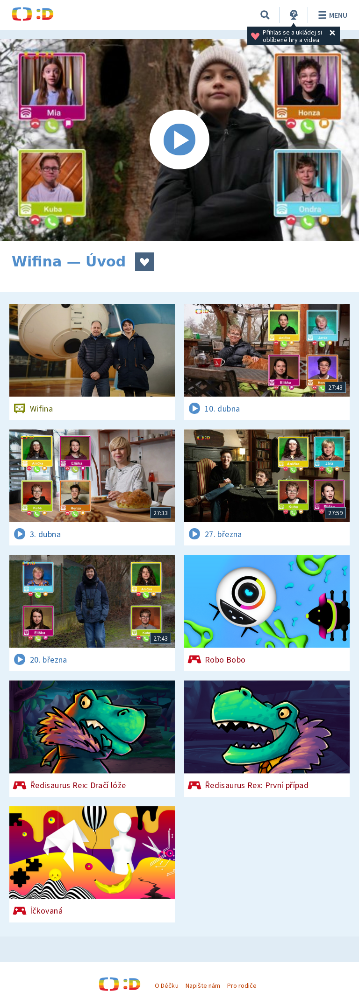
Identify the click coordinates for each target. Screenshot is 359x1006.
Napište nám (203, 985)
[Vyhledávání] (265, 15)
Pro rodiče (242, 985)
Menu (331, 15)
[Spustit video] (179, 140)
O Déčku (166, 985)
